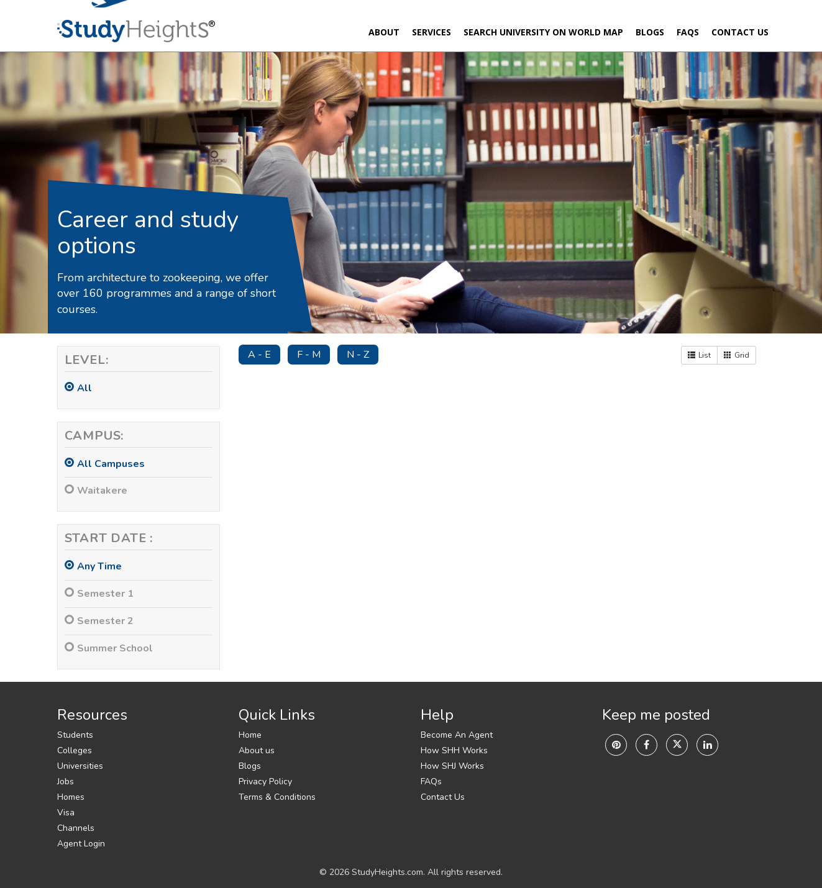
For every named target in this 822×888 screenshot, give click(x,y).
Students (75, 735)
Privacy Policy (265, 781)
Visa (66, 812)
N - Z (358, 354)
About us (257, 750)
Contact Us (740, 32)
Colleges (74, 750)
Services (431, 32)
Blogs (650, 32)
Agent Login (81, 843)
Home (250, 735)
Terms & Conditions (277, 797)
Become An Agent (457, 735)
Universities (80, 766)
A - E (259, 354)
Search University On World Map (543, 32)
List (699, 355)
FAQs (688, 32)
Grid (736, 355)
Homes (70, 797)
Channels (75, 828)
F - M (309, 354)
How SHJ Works (452, 766)
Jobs (65, 781)
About (384, 32)
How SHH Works (454, 750)
